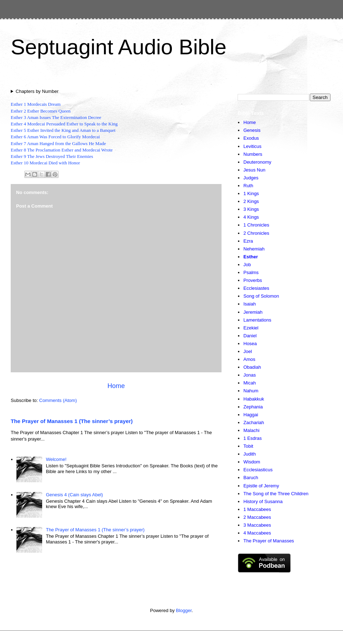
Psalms (251, 272)
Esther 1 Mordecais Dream (36, 104)
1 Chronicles (256, 225)
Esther (250, 256)
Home (116, 385)
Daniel (250, 335)
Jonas (249, 375)
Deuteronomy (257, 162)
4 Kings (251, 217)
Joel (247, 351)
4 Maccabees (257, 533)
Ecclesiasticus (258, 469)
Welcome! (56, 459)
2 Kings (251, 201)
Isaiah (249, 304)
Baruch (250, 477)
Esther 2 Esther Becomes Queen (41, 111)
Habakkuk (253, 399)
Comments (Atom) (58, 400)
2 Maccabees (257, 517)
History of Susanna (263, 501)
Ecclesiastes (256, 288)
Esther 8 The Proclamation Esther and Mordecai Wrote (62, 150)
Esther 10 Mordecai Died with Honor (45, 162)
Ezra (248, 241)
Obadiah (252, 367)
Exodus (251, 138)
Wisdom (251, 461)
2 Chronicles (256, 233)
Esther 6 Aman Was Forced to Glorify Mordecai (55, 136)
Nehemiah (253, 249)
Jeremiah (252, 312)
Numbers (252, 154)
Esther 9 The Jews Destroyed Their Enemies (52, 156)
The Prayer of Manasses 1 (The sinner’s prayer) (72, 421)
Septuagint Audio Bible (119, 47)
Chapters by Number (37, 91)
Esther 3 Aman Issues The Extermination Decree (56, 117)
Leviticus (252, 146)
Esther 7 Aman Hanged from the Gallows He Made (58, 143)
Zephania (253, 406)
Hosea (250, 343)
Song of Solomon (261, 296)
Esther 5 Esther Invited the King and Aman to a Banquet (63, 130)
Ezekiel (250, 328)
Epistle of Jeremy (261, 485)
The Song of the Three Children (275, 493)
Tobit (248, 446)
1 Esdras (252, 438)
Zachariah (253, 422)
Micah (249, 383)
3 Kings (251, 209)
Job (247, 264)
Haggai (250, 414)
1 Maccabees (257, 509)
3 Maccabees (257, 525)
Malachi (251, 430)
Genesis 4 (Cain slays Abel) (74, 494)
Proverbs (252, 280)
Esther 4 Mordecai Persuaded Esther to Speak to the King (64, 123)
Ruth (248, 185)
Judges (250, 177)
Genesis (251, 130)
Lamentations (257, 320)
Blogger (184, 610)
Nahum (250, 390)
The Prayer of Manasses (268, 540)
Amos (249, 359)
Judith (249, 454)
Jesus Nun (254, 170)
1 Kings (251, 193)
